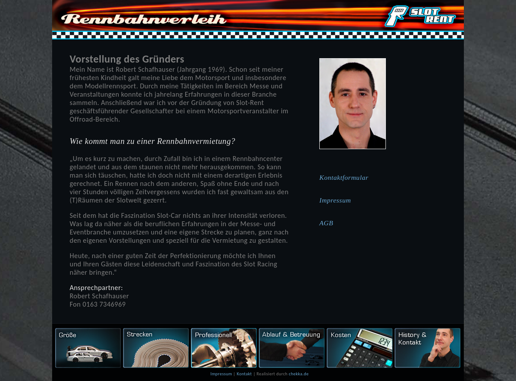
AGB (326, 223)
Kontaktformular (343, 177)
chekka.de (298, 374)
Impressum (335, 200)
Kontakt (244, 374)
